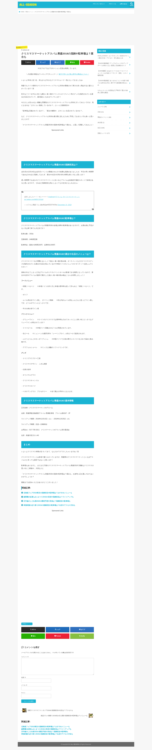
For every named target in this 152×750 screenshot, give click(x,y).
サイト (23, 693)
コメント (25, 657)
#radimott (51, 197)
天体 (101, 112)
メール (24, 685)
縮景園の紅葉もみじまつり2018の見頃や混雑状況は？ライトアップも (49, 497)
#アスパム (59, 197)
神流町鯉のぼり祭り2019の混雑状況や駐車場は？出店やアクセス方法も (49, 505)
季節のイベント (27, 624)
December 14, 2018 (64, 205)
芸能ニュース (104, 133)
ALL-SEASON (28, 4)
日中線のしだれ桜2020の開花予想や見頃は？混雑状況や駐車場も (47, 501)
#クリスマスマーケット (71, 197)
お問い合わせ (123, 4)
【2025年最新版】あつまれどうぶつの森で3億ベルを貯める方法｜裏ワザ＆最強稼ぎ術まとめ (113, 83)
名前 (23, 677)
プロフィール (112, 4)
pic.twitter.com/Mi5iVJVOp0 (33, 199)
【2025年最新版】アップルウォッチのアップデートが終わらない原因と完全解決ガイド (113, 64)
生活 (101, 127)
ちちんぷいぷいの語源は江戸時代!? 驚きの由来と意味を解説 (113, 91)
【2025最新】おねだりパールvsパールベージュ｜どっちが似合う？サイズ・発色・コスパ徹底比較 (113, 73)
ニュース (102, 106)
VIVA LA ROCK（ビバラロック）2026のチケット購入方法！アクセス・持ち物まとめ (113, 57)
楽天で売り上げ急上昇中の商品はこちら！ (74, 74)
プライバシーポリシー (99, 4)
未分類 (101, 122)
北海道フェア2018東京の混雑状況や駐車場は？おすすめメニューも (48, 493)
